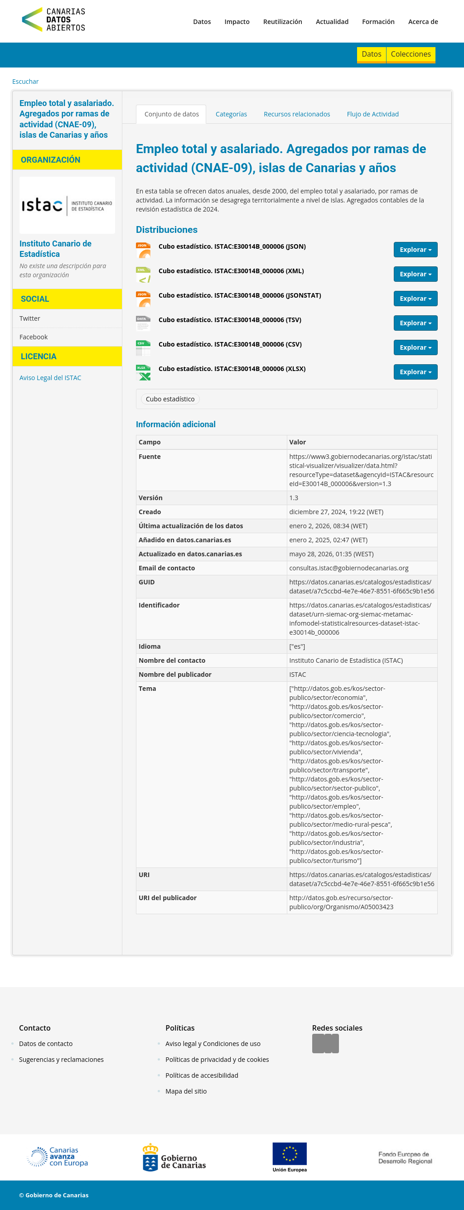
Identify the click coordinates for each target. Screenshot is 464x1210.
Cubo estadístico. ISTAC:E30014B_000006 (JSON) (232, 249)
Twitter (29, 318)
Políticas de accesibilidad (201, 1075)
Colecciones (411, 54)
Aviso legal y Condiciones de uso (213, 1043)
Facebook (33, 337)
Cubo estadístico (170, 399)
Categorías (231, 114)
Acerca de (423, 21)
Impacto (237, 21)
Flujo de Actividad (373, 114)
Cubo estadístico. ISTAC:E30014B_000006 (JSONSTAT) (240, 298)
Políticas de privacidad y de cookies (217, 1059)
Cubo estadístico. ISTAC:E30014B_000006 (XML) (231, 274)
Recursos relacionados (297, 114)
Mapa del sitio (186, 1091)
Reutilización (282, 21)
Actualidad (332, 21)
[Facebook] (318, 1044)
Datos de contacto (45, 1043)
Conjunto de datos (172, 114)
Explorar (416, 249)
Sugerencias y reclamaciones (61, 1059)
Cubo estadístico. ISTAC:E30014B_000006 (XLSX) (232, 372)
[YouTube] (335, 1044)
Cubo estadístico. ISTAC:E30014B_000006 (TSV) (230, 323)
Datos (202, 21)
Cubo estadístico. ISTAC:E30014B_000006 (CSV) (230, 347)
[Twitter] (328, 1044)
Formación (378, 21)
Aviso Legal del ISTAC (50, 377)
